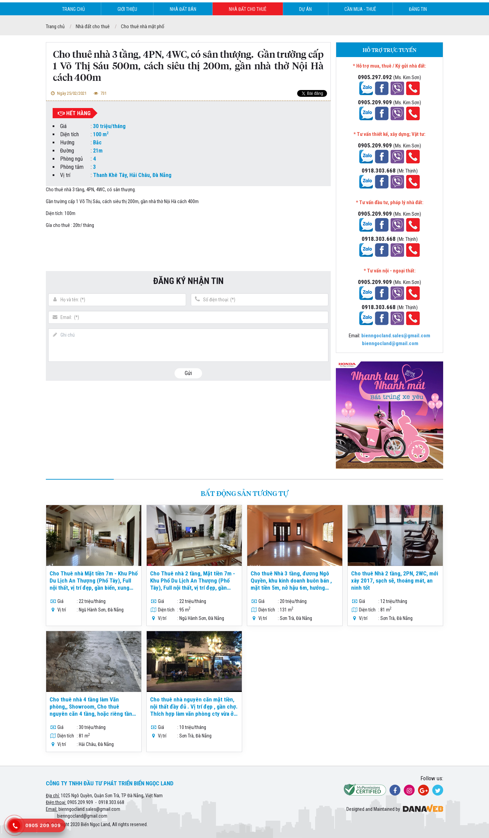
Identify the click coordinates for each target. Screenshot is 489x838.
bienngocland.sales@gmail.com (89, 809)
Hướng (67, 142)
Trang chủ (55, 26)
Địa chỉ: (53, 795)
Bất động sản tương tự (244, 494)
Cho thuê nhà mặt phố (142, 26)
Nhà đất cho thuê (93, 26)
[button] (318, 75)
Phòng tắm (72, 167)
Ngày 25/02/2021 (68, 93)
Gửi (188, 373)
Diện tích (69, 134)
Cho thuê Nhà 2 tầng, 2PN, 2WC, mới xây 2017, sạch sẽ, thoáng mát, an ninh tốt (394, 580)
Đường (67, 150)
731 (99, 93)
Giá (63, 126)
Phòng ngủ (71, 159)
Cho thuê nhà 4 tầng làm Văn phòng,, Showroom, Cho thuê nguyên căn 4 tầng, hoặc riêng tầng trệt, (92, 710)
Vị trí (65, 175)
